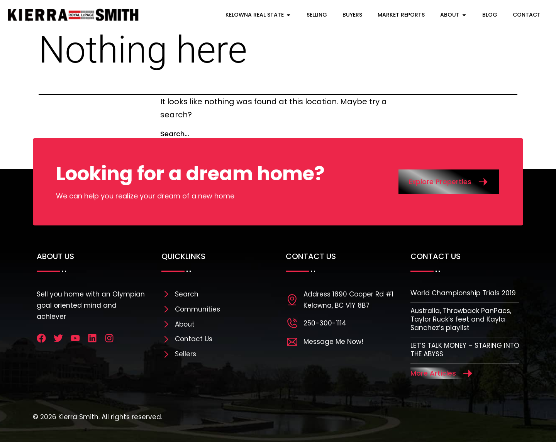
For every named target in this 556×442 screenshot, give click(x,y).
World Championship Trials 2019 (463, 293)
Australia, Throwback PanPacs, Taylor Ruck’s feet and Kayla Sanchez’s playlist (460, 319)
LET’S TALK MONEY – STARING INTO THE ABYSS (464, 350)
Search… (174, 134)
